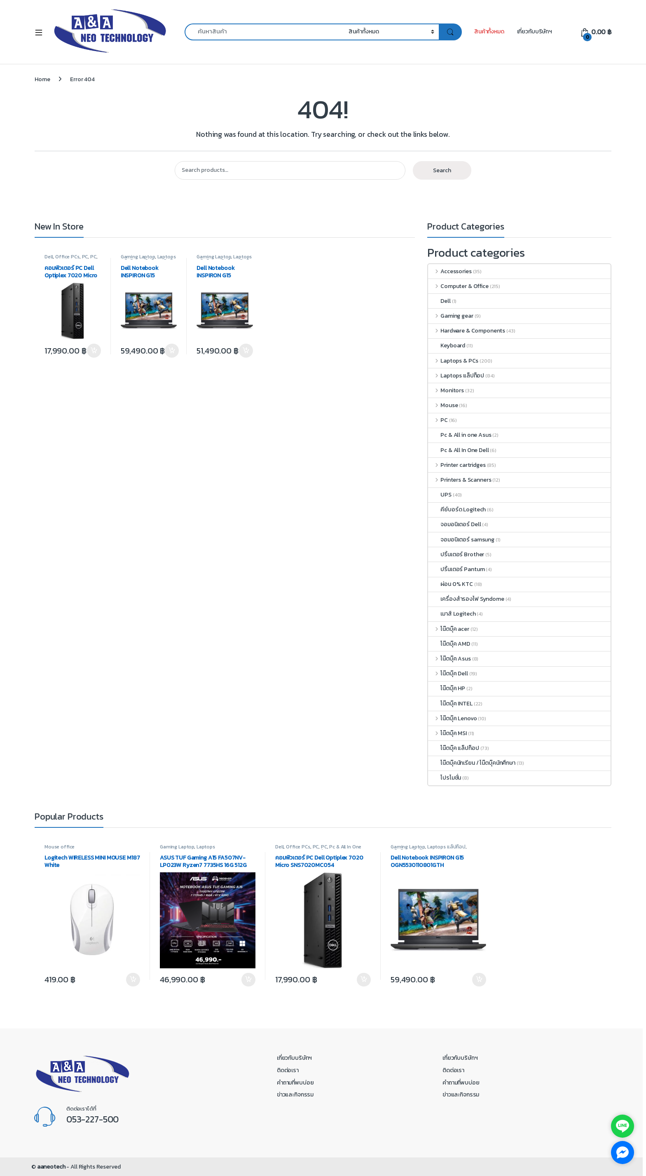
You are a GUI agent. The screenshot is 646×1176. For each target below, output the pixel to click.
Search (442, 170)
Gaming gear (450, 316)
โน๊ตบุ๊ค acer (448, 629)
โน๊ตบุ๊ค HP (446, 688)
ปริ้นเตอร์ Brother (456, 554)
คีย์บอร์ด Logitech (457, 509)
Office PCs (67, 256)
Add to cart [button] (94, 351)
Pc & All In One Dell (458, 450)
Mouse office (59, 846)
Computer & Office (458, 286)
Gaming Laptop (138, 256)
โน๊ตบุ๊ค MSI (447, 733)
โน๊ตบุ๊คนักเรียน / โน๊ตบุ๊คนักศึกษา (471, 763)
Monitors (446, 390)
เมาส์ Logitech (451, 613)
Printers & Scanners (459, 480)
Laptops (206, 846)
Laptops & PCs (453, 360)
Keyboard (446, 345)
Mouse (443, 405)
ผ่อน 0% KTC (450, 584)
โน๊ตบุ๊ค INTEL (450, 703)
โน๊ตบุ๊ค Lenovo (452, 718)
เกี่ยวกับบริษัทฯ (534, 31)
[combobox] (264, 31)
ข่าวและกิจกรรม (295, 1094)
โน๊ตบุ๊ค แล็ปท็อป (453, 748)
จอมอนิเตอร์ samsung (461, 539)
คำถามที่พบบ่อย (295, 1082)
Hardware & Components (466, 330)
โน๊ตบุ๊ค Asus (449, 658)
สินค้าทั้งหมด (489, 31)
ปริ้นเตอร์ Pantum (456, 569)
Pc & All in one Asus (459, 435)
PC (85, 256)
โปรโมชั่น (444, 777)
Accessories (449, 271)
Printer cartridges (456, 465)
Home (42, 79)
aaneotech (51, 1166)
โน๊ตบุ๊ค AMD (449, 644)
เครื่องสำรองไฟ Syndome (466, 599)
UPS (440, 494)
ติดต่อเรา (288, 1070)
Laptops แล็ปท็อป (456, 375)
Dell (48, 256)
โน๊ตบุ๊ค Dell (448, 673)
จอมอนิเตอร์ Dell (454, 524)
